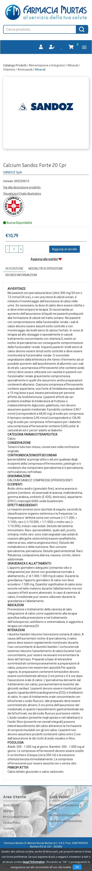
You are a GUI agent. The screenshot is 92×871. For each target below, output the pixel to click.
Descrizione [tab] (14, 268)
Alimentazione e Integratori (47, 65)
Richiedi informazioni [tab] (21, 275)
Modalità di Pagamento (64, 815)
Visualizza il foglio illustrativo (22, 193)
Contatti (8, 828)
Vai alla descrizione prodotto (22, 187)
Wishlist (8, 811)
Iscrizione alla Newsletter (65, 821)
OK (77, 867)
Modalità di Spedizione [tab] (46, 268)
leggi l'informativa (33, 862)
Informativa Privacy (16, 817)
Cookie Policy (12, 822)
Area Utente (11, 805)
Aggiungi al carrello (64, 249)
